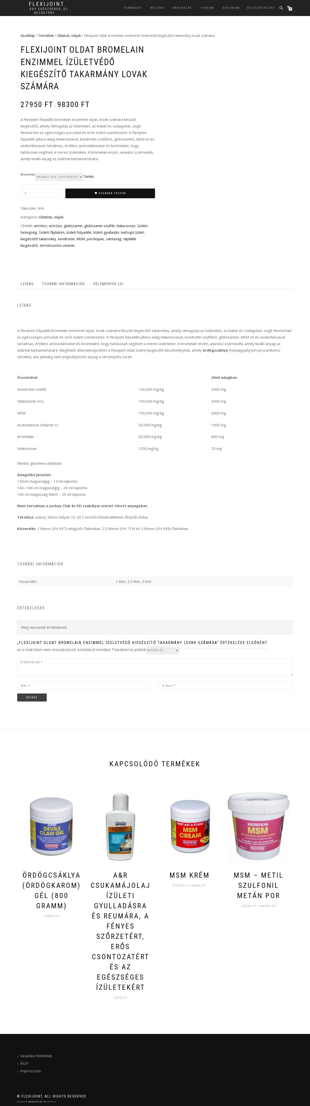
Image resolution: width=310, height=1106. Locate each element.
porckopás (95, 238)
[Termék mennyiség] (41, 193)
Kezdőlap (28, 35)
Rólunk (157, 7)
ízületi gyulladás (106, 232)
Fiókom (207, 7)
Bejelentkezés (261, 7)
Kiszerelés (28, 174)
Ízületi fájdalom (51, 232)
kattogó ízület (132, 232)
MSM (81, 238)
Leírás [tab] (27, 284)
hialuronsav (126, 225)
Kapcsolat (182, 7)
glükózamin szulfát (99, 225)
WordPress (49, 1101)
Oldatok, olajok (69, 35)
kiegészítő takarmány (38, 238)
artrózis (55, 225)
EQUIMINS (231, 7)
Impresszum (30, 1070)
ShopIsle (22, 1101)
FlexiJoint (46, 4)
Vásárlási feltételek (36, 1055)
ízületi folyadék (78, 232)
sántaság (113, 238)
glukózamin (73, 225)
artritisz (40, 225)
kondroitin (66, 238)
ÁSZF (24, 1063)
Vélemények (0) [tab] (108, 284)
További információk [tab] (63, 284)
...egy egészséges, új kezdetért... (46, 11)
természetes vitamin (57, 245)
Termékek (133, 7)
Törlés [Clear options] (88, 176)
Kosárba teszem (112, 193)
